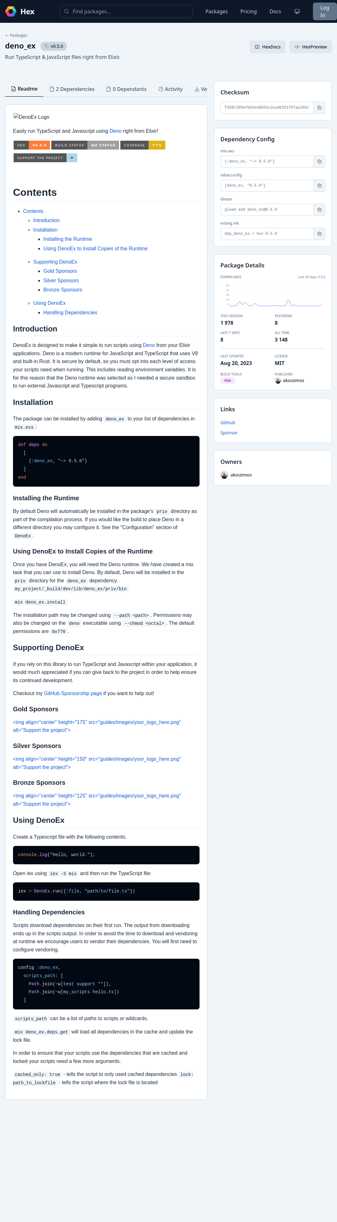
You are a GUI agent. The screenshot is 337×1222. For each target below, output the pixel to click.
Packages (217, 11)
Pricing (248, 11)
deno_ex (20, 45)
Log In (325, 11)
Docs (275, 11)
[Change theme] (297, 11)
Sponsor (229, 433)
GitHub (227, 422)
